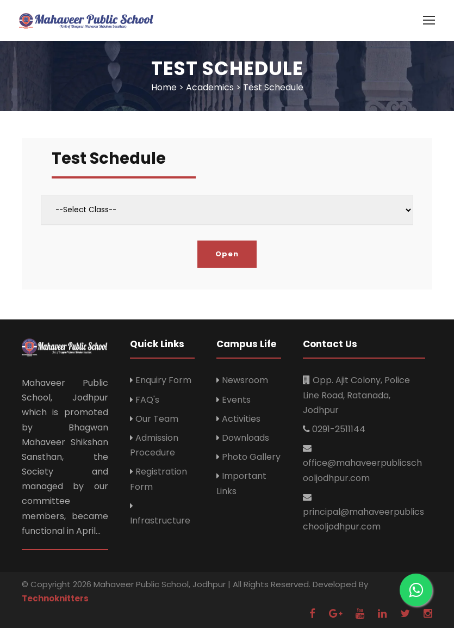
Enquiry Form (163, 380)
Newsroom (245, 380)
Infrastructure (160, 520)
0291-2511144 (338, 429)
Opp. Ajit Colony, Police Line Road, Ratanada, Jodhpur (356, 395)
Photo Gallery (251, 457)
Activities (241, 418)
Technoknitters (55, 598)
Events (236, 399)
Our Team (156, 418)
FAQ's (147, 399)
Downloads (245, 438)
